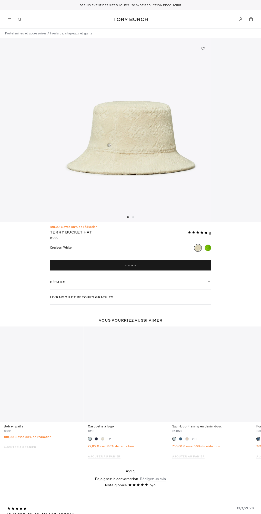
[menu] (11, 19)
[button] (199, 232)
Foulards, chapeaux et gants (71, 33)
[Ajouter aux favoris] (203, 48)
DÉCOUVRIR (172, 5)
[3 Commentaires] (210, 233)
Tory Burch (130, 19)
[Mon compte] (241, 19)
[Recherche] (20, 19)
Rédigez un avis (153, 453)
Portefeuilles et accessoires (26, 33)
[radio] (198, 248)
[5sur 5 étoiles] (198, 233)
